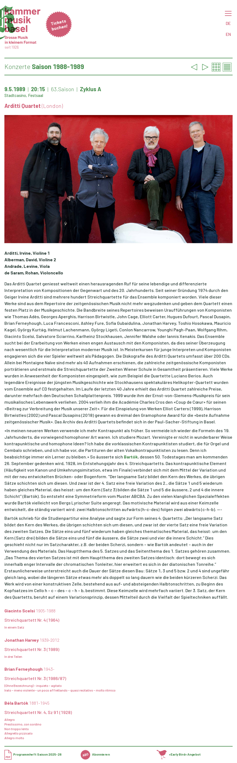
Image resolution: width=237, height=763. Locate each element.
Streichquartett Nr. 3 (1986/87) (35, 678)
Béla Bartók (26, 702)
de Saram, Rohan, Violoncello (33, 272)
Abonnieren (95, 754)
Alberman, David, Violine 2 (30, 259)
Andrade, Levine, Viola (27, 266)
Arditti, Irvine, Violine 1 (27, 253)
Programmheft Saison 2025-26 (33, 754)
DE (228, 23)
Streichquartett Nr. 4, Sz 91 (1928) (38, 712)
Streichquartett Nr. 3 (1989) (31, 649)
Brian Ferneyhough (29, 669)
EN (228, 34)
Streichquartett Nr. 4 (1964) (31, 620)
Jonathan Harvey (31, 639)
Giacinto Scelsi (29, 610)
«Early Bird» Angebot (179, 754)
